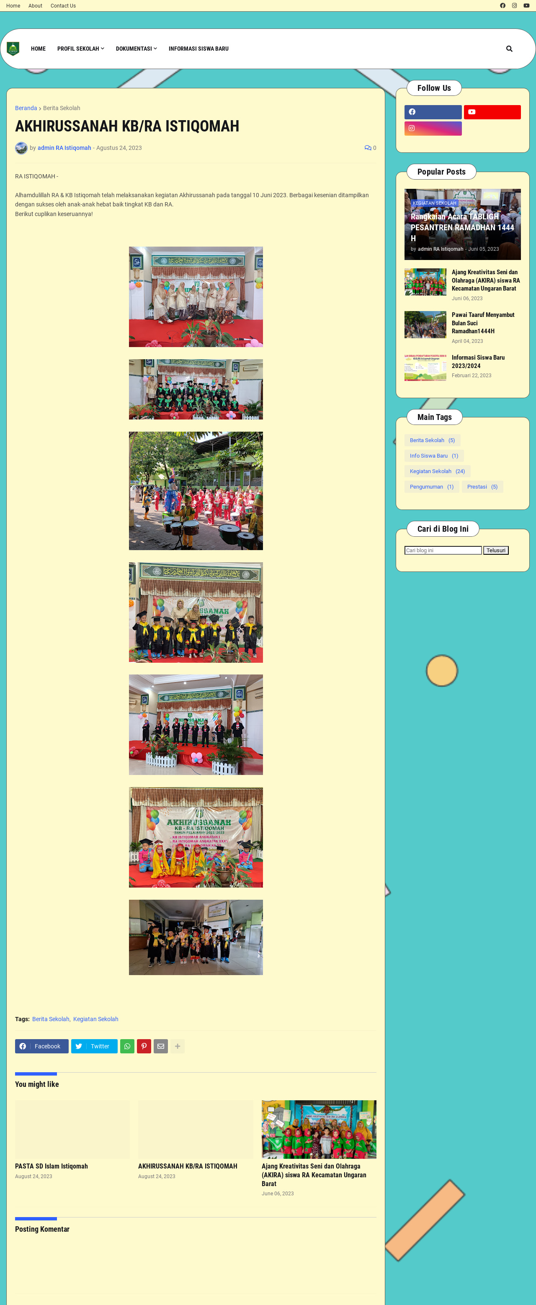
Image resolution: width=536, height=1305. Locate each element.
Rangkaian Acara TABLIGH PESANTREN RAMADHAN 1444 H (462, 227)
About (35, 6)
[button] (509, 49)
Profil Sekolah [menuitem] (78, 48)
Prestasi (482, 487)
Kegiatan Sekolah (96, 1019)
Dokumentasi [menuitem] (134, 48)
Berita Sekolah (61, 108)
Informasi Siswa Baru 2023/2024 (478, 362)
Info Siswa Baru (434, 456)
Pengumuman (432, 487)
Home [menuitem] (38, 48)
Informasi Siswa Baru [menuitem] (199, 48)
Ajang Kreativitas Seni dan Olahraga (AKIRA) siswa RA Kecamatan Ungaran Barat (314, 1175)
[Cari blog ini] (443, 550)
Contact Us (63, 6)
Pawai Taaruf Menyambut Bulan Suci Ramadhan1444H (483, 323)
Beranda (26, 108)
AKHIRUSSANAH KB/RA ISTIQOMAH (187, 1166)
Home (13, 6)
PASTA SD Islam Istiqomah (51, 1166)
